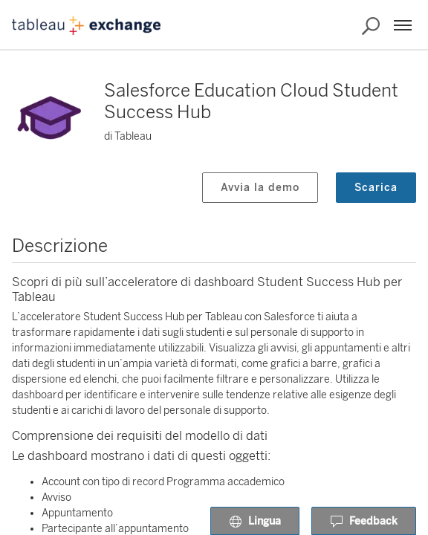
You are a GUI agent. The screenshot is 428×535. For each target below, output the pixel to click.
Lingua (255, 521)
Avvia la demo (260, 187)
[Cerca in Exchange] (370, 26)
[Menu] (402, 25)
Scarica (376, 187)
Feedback (364, 521)
